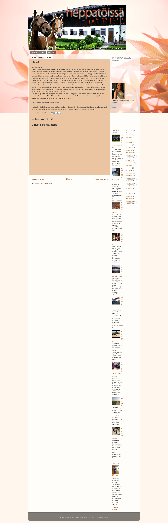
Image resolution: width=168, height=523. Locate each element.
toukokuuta (129, 147)
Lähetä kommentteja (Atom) (43, 183)
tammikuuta (129, 158)
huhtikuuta (129, 150)
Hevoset (51, 52)
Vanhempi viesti (101, 179)
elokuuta (128, 140)
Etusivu (34, 52)
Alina (42, 52)
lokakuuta (129, 137)
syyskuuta (129, 168)
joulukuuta (129, 160)
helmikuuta (129, 155)
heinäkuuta (129, 142)
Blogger (105, 517)
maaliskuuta (129, 152)
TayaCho (90, 517)
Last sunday (122, 401)
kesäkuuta (129, 134)
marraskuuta (129, 163)
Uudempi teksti (38, 179)
